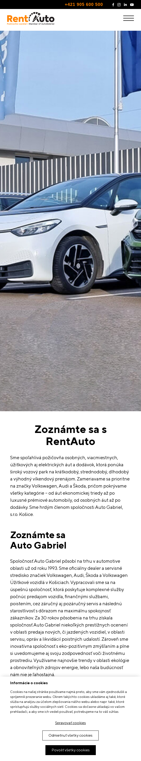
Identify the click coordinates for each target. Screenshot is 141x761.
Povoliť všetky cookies (71, 750)
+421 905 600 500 (84, 4)
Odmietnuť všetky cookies (70, 735)
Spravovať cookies (70, 723)
